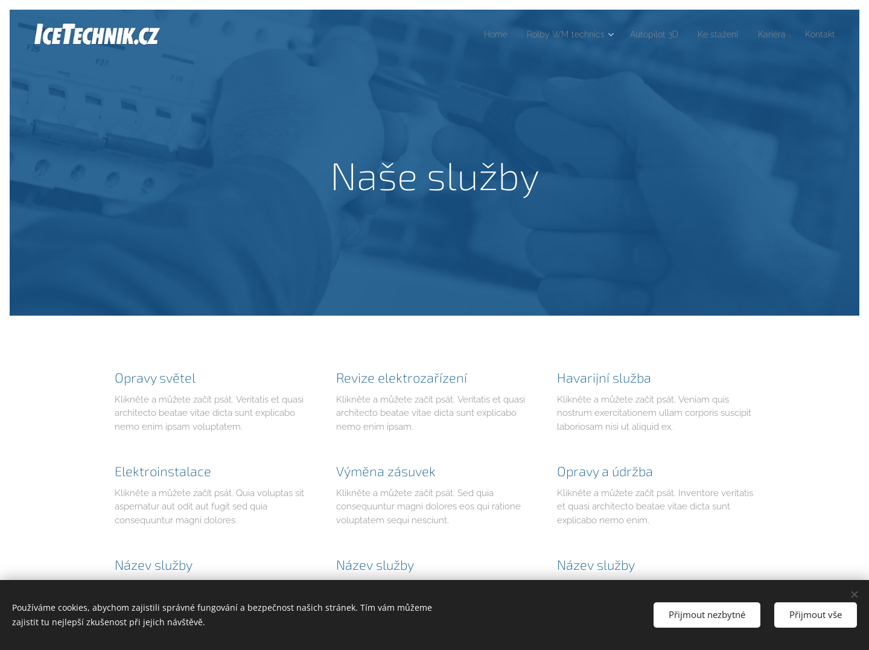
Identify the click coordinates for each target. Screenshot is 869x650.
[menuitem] (472, 34)
